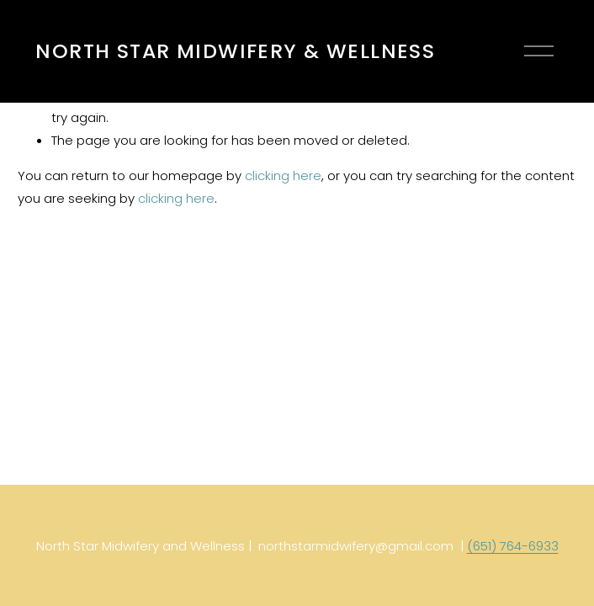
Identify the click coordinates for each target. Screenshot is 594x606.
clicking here (283, 175)
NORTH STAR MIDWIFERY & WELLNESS (235, 51)
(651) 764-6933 (513, 546)
